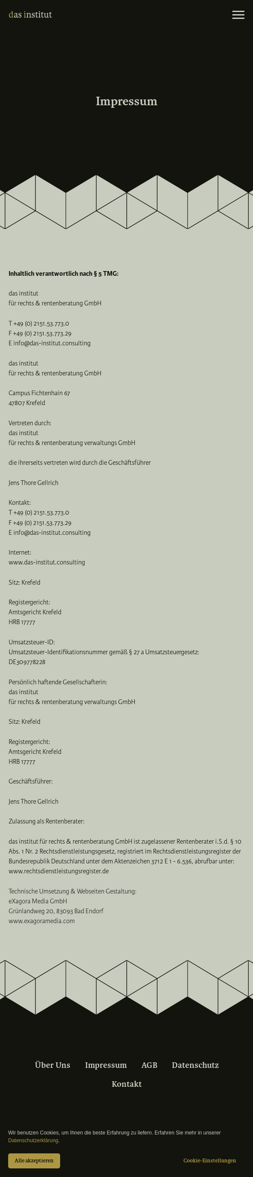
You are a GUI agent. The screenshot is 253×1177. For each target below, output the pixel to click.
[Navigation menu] (238, 15)
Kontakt (127, 1084)
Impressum (106, 1065)
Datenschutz (195, 1065)
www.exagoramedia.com (42, 921)
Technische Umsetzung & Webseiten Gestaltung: (73, 891)
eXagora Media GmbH (38, 901)
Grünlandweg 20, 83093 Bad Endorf (56, 911)
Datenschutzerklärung (33, 1140)
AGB (149, 1065)
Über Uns (52, 1065)
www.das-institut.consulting (47, 562)
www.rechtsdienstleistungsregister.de (59, 871)
